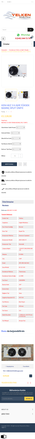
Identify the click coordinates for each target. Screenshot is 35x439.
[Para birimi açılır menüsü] (9, 2)
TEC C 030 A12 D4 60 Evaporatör (13, 371)
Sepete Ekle (9, 164)
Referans (4, 210)
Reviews (5, 205)
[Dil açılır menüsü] (2, 2)
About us (4, 409)
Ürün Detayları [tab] (8, 202)
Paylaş (6, 112)
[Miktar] (16, 156)
